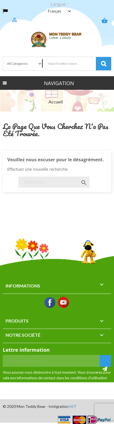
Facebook (50, 303)
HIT (72, 406)
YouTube (64, 303)
